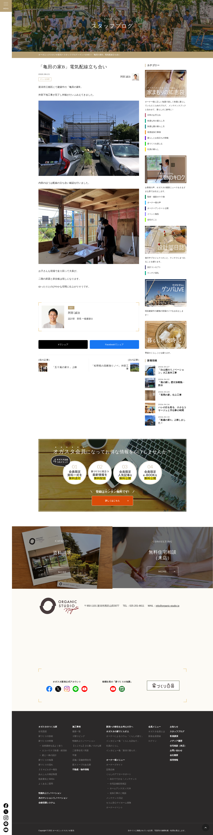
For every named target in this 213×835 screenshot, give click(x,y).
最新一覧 (76, 731)
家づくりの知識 (45, 760)
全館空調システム (46, 803)
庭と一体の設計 (49, 755)
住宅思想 (42, 731)
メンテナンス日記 (114, 798)
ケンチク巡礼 (153, 273)
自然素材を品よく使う (52, 746)
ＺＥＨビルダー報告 (47, 769)
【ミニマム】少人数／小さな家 (86, 746)
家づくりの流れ (45, 764)
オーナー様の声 (154, 202)
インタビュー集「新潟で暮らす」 (121, 750)
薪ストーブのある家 (81, 764)
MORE (62, 572)
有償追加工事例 (154, 132)
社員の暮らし (153, 149)
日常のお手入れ (154, 115)
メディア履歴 (176, 741)
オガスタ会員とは (156, 731)
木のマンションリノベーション (52, 798)
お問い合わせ (176, 750)
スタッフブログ (177, 731)
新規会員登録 (154, 736)
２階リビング (78, 736)
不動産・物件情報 (80, 769)
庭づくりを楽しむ (155, 144)
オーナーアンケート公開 (157, 208)
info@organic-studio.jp (167, 606)
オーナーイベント (114, 807)
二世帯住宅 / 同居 (80, 750)
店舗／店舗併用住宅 (81, 760)
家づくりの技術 (45, 736)
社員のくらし (112, 746)
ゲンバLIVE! (45, 79)
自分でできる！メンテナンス (123, 779)
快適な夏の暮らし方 (156, 126)
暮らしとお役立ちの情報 (157, 138)
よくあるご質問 (45, 783)
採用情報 (174, 760)
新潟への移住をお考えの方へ (119, 727)
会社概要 (174, 755)
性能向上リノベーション (49, 793)
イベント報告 (153, 214)
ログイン (152, 741)
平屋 (74, 755)
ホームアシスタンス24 (120, 788)
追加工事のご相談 (118, 793)
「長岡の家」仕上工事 (170, 395)
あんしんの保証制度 (47, 774)
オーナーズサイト (114, 764)
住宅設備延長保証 (118, 783)
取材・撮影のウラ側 (156, 197)
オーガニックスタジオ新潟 (50, 55)
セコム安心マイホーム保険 (118, 803)
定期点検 (110, 769)
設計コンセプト (154, 267)
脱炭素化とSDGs (46, 779)
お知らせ (174, 727)
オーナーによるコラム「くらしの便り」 (124, 736)
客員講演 (174, 736)
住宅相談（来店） (178, 746)
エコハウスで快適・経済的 (54, 750)
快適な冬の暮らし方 (156, 121)
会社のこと (152, 220)
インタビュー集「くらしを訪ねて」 (122, 741)
